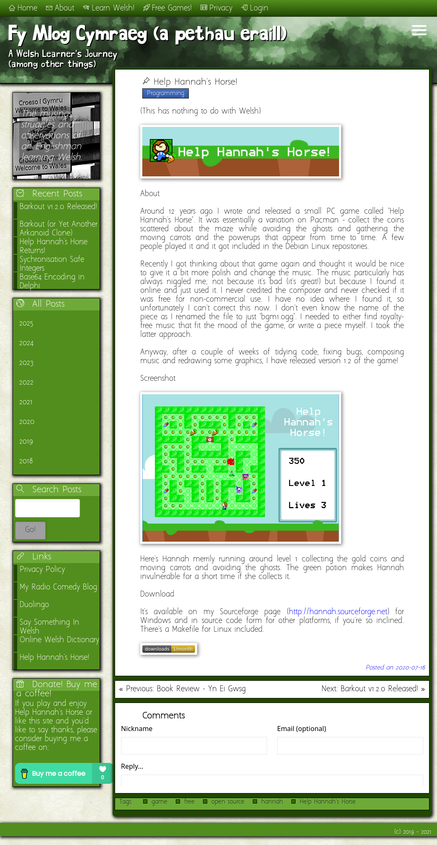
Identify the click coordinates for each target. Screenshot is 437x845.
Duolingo (34, 605)
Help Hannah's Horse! (54, 658)
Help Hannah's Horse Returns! (53, 246)
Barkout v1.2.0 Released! (58, 207)
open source (227, 802)
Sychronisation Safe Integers (52, 263)
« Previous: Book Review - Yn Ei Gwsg (182, 689)
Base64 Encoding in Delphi (52, 281)
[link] (56, 323)
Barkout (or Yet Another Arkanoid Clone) (59, 228)
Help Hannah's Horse (328, 802)
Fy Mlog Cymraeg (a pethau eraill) (147, 35)
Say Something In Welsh (49, 626)
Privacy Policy (42, 570)
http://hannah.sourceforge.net (338, 612)
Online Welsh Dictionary (59, 640)
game (159, 802)
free (189, 802)
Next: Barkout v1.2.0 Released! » (373, 689)
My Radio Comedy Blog (58, 587)
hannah (272, 802)
